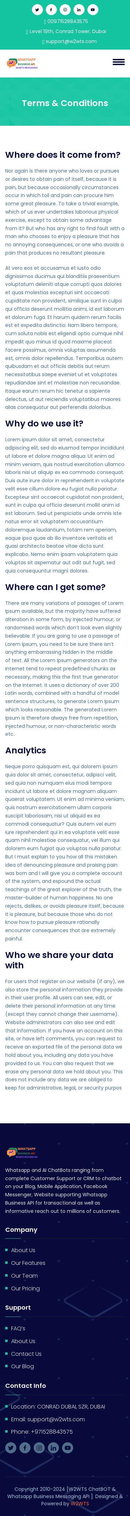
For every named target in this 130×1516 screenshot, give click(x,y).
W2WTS (80, 1503)
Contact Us (26, 1354)
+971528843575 (52, 1432)
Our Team (24, 1276)
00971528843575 (66, 21)
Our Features (28, 1263)
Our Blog (22, 1366)
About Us (23, 1250)
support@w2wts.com (69, 41)
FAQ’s (18, 1328)
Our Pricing (25, 1288)
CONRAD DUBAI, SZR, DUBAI (71, 1407)
